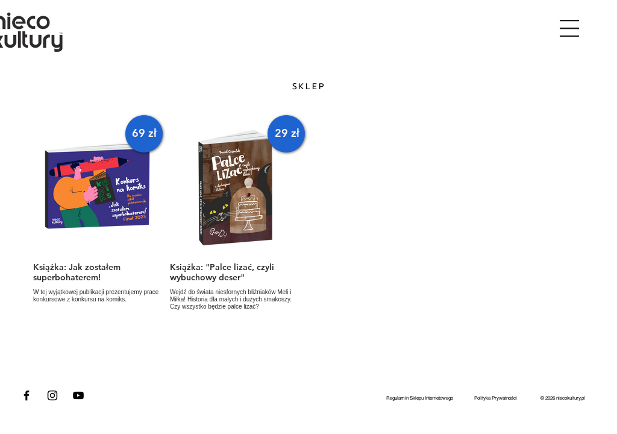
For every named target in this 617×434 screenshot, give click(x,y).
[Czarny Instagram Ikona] (52, 395)
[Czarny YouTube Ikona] (78, 395)
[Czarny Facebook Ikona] (26, 395)
